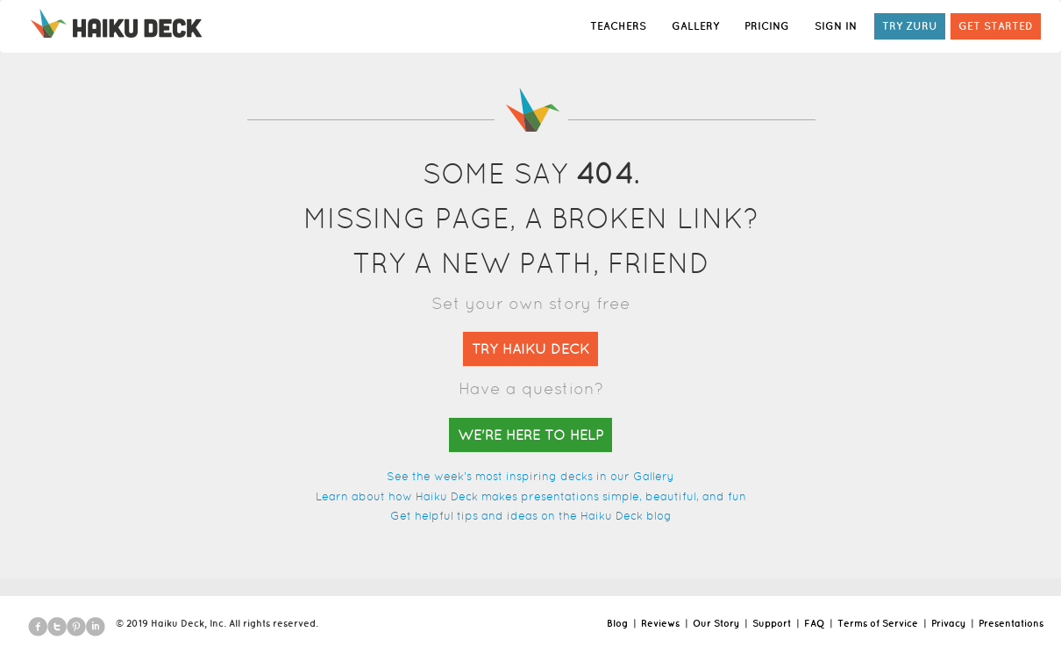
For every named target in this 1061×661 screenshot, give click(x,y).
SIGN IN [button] (836, 26)
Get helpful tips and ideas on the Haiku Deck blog (531, 515)
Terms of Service (877, 623)
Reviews (660, 623)
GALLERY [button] (695, 26)
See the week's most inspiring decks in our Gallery (530, 476)
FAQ (814, 623)
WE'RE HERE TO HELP (530, 435)
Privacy (948, 623)
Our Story (716, 623)
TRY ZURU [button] (909, 26)
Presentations (1011, 623)
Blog (617, 623)
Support (771, 623)
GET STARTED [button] (995, 26)
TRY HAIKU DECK (530, 349)
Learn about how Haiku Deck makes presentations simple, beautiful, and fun (531, 496)
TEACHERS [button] (618, 26)
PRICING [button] (766, 26)
